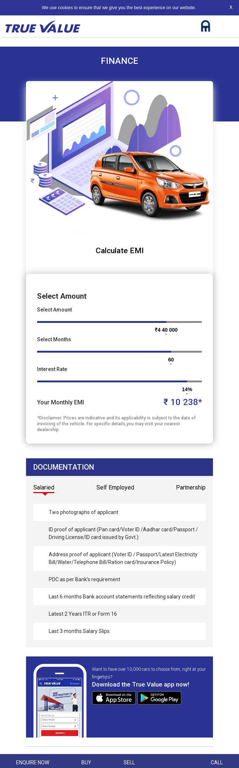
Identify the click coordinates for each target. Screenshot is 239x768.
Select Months (54, 339)
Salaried (43, 487)
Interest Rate (52, 369)
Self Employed (115, 487)
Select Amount (54, 310)
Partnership (191, 487)
